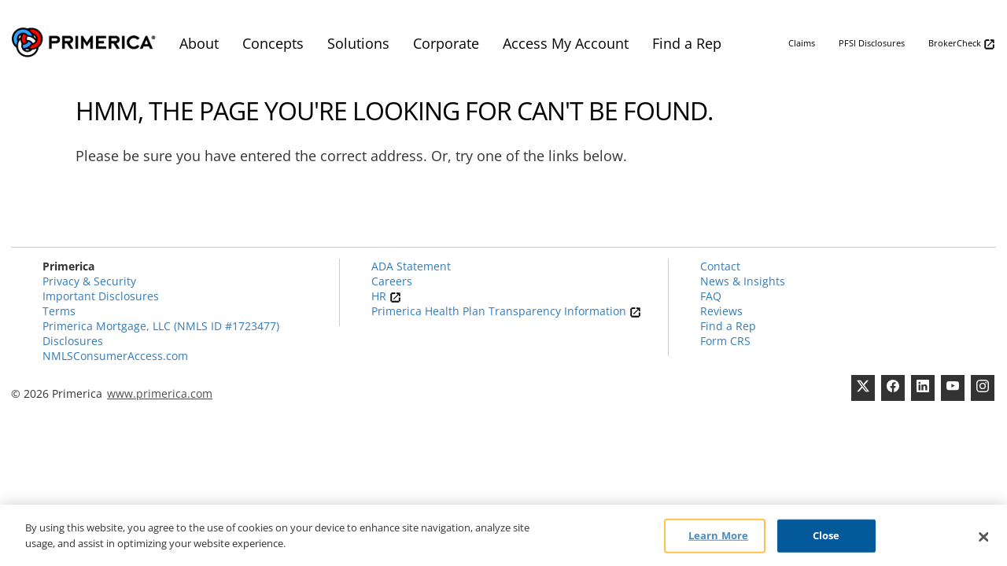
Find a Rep (728, 325)
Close (826, 538)
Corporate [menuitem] (446, 43)
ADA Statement (411, 266)
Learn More (718, 538)
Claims (801, 43)
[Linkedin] (923, 388)
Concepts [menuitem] (273, 43)
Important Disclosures (100, 296)
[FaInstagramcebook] (982, 388)
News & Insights (742, 281)
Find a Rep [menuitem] (686, 43)
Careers (391, 281)
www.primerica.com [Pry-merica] (159, 393)
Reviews (721, 310)
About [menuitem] (199, 43)
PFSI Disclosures (872, 43)
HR (386, 296)
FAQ (710, 296)
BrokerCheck (961, 43)
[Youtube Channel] (953, 388)
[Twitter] (863, 388)
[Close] (983, 540)
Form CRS (725, 340)
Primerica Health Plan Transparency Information (506, 310)
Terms (59, 310)
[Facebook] (893, 388)
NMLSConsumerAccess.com (115, 355)
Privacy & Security (89, 281)
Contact (720, 266)
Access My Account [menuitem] (566, 43)
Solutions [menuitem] (358, 43)
